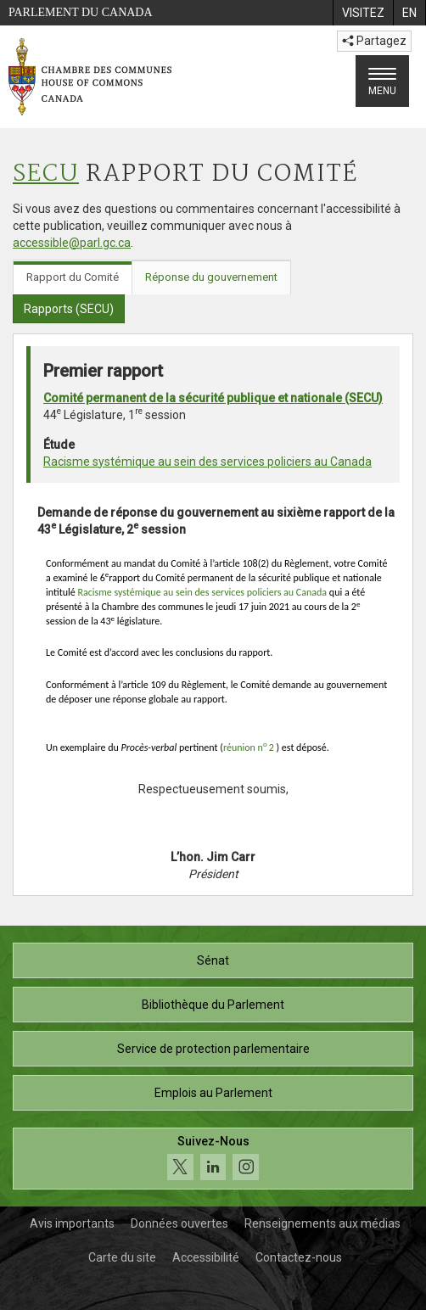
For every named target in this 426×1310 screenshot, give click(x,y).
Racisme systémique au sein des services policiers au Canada (207, 461)
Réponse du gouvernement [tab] (211, 277)
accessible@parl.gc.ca (72, 242)
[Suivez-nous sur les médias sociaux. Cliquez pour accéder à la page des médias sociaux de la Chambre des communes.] (213, 1159)
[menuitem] (363, 12)
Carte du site (122, 1257)
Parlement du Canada (80, 12)
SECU (46, 174)
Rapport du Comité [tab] (72, 277)
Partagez (374, 41)
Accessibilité (205, 1257)
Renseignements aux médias (322, 1223)
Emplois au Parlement (213, 1093)
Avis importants (72, 1223)
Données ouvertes (179, 1223)
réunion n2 (248, 747)
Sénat (213, 960)
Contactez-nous (298, 1257)
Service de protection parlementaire (213, 1048)
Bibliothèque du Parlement (213, 1004)
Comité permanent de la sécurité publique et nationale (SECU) (213, 398)
